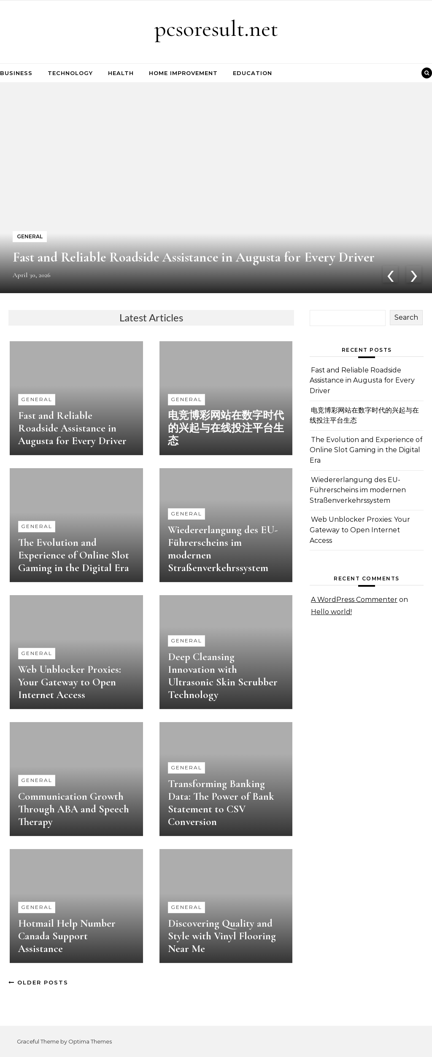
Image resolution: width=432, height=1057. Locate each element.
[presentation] (390, 274)
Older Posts (38, 982)
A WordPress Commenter (354, 600)
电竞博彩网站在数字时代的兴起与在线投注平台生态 (226, 428)
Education (252, 73)
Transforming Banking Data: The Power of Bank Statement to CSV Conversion (221, 802)
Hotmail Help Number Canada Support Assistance (67, 936)
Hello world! (331, 612)
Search (406, 317)
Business (16, 73)
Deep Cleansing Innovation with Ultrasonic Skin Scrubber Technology (223, 675)
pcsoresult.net (216, 28)
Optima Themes (90, 1041)
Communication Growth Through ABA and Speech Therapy (73, 809)
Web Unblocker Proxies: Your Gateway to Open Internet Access (69, 682)
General (36, 399)
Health (121, 73)
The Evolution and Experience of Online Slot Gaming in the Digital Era (73, 555)
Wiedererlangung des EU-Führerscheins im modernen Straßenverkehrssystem (358, 490)
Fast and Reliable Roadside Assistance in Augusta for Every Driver (194, 257)
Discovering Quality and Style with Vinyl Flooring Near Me (222, 936)
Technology (70, 73)
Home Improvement (183, 73)
